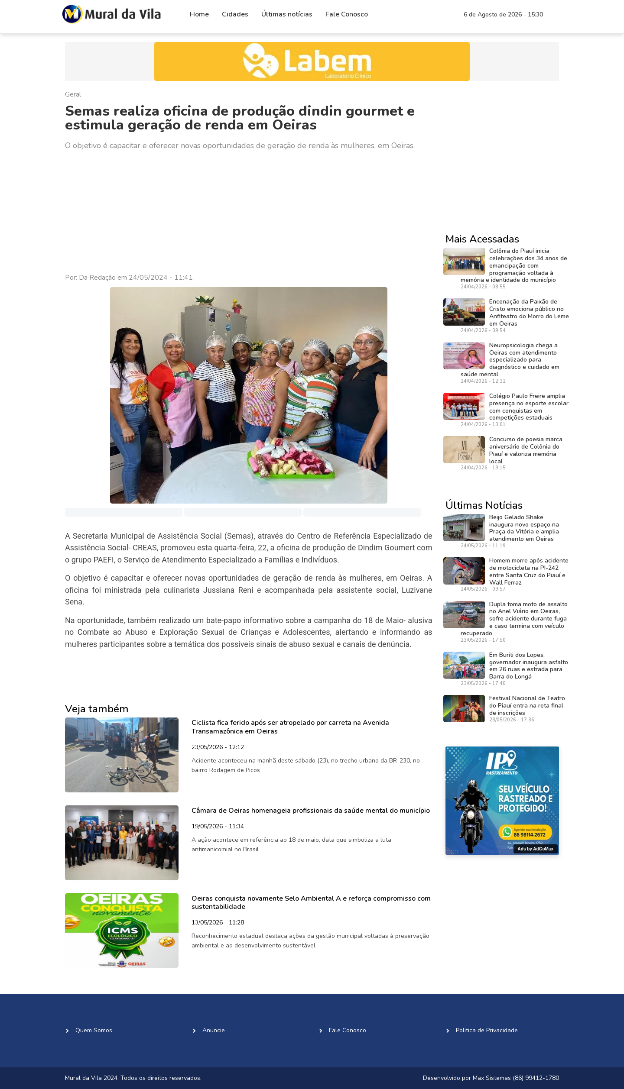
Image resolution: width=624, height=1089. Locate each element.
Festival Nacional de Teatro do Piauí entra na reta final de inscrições (527, 705)
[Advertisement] (248, 212)
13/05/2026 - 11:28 (218, 923)
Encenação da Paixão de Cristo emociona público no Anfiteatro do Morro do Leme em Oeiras (529, 312)
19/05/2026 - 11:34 (218, 827)
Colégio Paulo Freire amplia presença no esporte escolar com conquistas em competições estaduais (529, 407)
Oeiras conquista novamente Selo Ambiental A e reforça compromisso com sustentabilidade (311, 902)
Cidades (235, 14)
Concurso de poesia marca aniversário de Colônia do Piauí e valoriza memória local (525, 450)
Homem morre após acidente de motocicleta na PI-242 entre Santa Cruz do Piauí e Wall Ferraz (529, 571)
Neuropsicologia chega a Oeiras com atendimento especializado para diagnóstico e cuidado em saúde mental (510, 359)
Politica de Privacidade (487, 1030)
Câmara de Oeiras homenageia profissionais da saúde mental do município (311, 810)
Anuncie (213, 1030)
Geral (73, 94)
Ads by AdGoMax (535, 849)
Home (199, 14)
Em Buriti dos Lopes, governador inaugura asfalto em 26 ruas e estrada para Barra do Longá (528, 666)
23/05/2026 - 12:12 (218, 748)
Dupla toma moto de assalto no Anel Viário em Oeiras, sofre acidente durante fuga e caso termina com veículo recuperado (514, 618)
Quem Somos (93, 1030)
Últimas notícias (286, 14)
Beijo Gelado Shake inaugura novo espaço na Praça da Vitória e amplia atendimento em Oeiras (524, 528)
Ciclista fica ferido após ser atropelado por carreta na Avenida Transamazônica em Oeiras (290, 727)
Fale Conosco (346, 14)
